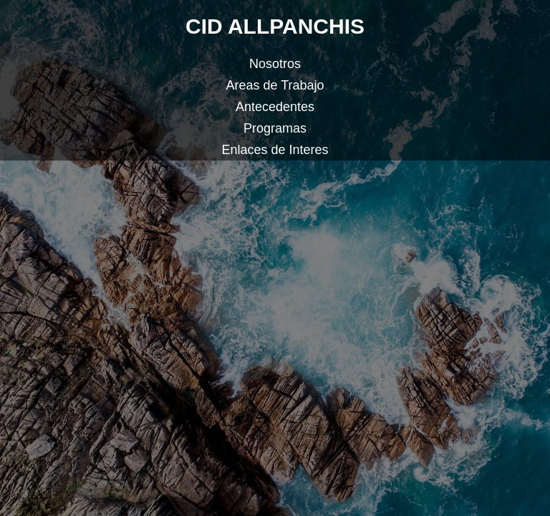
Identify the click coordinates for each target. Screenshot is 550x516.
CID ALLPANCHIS (275, 26)
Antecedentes (275, 107)
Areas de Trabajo (275, 85)
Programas (275, 128)
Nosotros (275, 64)
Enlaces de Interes (274, 150)
